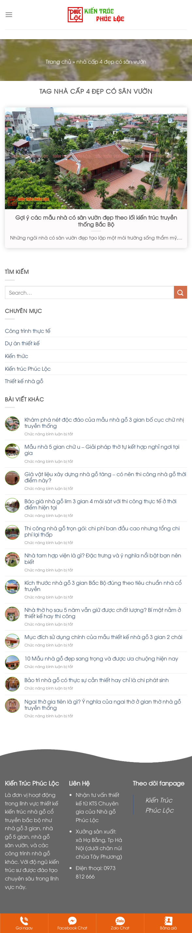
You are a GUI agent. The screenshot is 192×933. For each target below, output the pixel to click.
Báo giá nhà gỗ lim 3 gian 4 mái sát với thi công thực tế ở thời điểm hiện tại (100, 504)
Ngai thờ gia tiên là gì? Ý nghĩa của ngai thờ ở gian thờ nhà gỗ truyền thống (102, 704)
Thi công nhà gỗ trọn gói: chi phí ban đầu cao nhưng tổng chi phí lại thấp (102, 531)
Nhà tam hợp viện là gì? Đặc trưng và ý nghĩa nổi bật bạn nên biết (102, 558)
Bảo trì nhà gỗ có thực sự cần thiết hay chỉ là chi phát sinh (96, 680)
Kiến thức (16, 355)
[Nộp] (180, 292)
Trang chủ (58, 61)
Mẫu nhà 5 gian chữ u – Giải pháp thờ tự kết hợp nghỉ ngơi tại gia (101, 449)
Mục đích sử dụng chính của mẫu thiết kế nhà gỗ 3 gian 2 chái (103, 637)
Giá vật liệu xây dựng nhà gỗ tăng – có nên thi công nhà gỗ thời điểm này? (105, 477)
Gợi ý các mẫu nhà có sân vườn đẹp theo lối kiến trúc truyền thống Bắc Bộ (96, 221)
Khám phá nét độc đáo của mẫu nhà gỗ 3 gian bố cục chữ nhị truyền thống (104, 422)
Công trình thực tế (27, 330)
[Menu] (9, 15)
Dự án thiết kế (22, 343)
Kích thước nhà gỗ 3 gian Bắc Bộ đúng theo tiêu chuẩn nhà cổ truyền (103, 586)
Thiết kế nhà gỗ (24, 380)
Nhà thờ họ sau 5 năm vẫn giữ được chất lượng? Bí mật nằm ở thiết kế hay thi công (102, 613)
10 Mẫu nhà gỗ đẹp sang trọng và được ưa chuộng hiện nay (101, 658)
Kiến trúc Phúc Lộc (28, 368)
